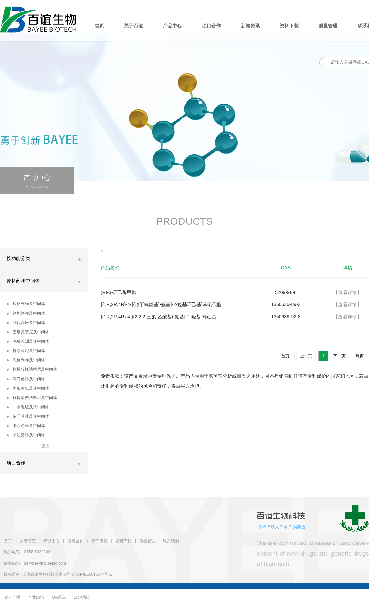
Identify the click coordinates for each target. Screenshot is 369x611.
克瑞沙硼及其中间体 (28, 341)
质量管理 (328, 25)
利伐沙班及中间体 (26, 322)
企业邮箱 (36, 597)
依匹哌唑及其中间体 (28, 416)
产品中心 (172, 25)
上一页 (306, 356)
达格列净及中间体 (26, 313)
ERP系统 (81, 597)
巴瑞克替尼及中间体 (28, 332)
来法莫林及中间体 (26, 435)
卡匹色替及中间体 (26, 425)
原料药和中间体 (23, 280)
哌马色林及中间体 (26, 379)
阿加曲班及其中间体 (28, 388)
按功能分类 (18, 258)
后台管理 (12, 597)
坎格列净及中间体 (26, 303)
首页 (99, 25)
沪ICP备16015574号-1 (92, 574)
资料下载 (289, 25)
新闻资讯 (250, 25)
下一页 (339, 356)
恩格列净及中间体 (26, 360)
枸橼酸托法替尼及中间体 (32, 369)
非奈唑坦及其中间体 (28, 407)
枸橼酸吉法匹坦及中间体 (32, 397)
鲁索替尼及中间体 (26, 350)
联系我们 (171, 541)
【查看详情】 (347, 292)
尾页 (360, 356)
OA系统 (59, 597)
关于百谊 (133, 25)
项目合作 (211, 25)
